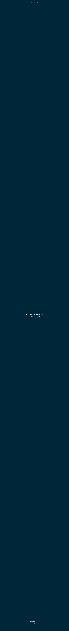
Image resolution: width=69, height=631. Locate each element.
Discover (34, 621)
